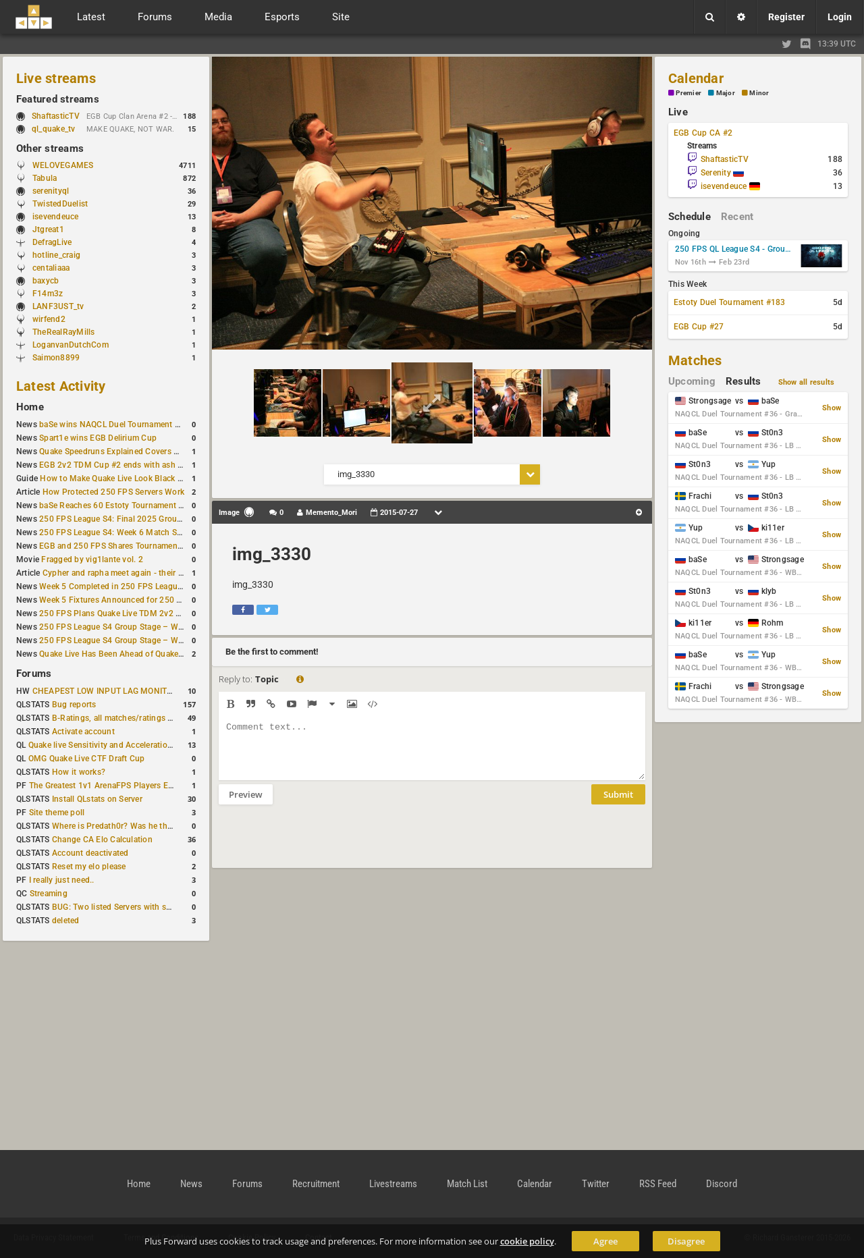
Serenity (722, 172)
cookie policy (527, 1241)
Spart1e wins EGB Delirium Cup (98, 438)
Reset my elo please (89, 866)
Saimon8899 (56, 357)
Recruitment (316, 1184)
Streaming (49, 893)
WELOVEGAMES (63, 165)
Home (30, 407)
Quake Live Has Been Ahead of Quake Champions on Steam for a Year (168, 654)
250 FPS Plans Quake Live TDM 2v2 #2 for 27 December (144, 613)
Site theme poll (57, 812)
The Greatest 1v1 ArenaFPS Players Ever (104, 785)
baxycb (45, 280)
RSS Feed (657, 1184)
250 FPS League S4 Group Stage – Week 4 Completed (140, 627)
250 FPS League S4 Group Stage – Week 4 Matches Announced (158, 640)
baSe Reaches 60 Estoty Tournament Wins (118, 505)
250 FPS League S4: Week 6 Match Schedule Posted (137, 532)
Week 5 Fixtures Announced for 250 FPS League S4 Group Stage (160, 600)
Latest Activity (61, 386)
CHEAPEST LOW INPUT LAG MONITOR (105, 691)
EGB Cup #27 (699, 326)
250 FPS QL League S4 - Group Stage (735, 249)
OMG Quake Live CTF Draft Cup (86, 758)
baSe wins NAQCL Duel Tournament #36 (114, 424)
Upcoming (692, 381)
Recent (737, 217)
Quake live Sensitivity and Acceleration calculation (121, 745)
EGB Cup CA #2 (703, 133)
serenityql (50, 191)
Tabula (44, 178)
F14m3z (47, 293)
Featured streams (57, 99)
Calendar (696, 78)
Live (678, 112)
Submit (618, 804)
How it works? (78, 772)
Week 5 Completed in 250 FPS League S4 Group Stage (140, 586)
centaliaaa (51, 268)
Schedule (689, 217)
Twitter (596, 1184)
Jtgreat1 (48, 229)
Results (743, 381)
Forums (33, 673)
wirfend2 (48, 319)
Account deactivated (90, 853)
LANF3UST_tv (58, 306)
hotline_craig (56, 255)
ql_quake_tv (54, 129)
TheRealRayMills (63, 332)
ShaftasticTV (56, 116)
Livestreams (393, 1184)
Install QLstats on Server (97, 799)
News (191, 1184)
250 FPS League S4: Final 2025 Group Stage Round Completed (157, 519)
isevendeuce (55, 216)
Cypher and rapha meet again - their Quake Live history (144, 573)
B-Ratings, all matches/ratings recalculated (132, 718)
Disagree (686, 1241)
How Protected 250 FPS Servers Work (113, 492)
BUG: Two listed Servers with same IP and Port (139, 907)
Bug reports (74, 704)
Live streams (56, 78)
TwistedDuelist (60, 204)
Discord (721, 1184)
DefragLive (52, 242)
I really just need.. (61, 880)
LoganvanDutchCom (70, 345)
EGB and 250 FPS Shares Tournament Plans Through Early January (165, 546)
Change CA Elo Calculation (102, 839)
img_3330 (271, 554)
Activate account (83, 731)
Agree (605, 1241)
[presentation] (321, 845)
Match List (467, 1184)
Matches (695, 360)
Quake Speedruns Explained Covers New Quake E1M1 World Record (166, 451)
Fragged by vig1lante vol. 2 (91, 559)
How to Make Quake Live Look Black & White (123, 478)
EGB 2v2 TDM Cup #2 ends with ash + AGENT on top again (150, 465)
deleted (66, 920)
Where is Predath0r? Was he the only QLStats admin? (151, 826)
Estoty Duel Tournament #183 (729, 302)
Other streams (50, 148)
